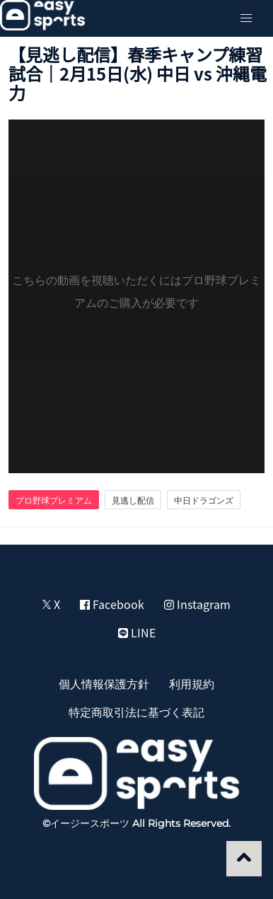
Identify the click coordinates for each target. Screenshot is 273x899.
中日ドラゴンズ (203, 500)
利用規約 (191, 683)
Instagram (197, 604)
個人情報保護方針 (104, 683)
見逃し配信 (133, 500)
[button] (246, 18)
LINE (137, 632)
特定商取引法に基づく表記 (136, 711)
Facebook (112, 604)
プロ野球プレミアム (54, 500)
